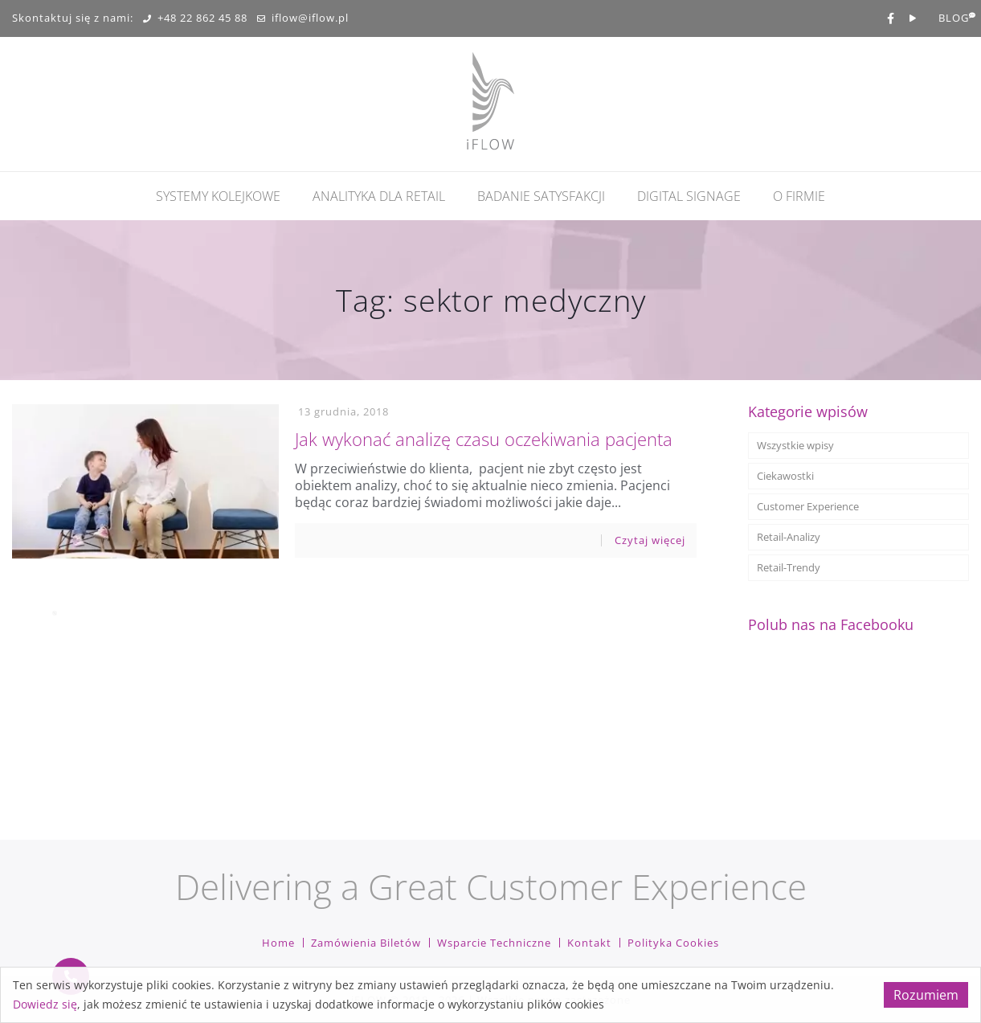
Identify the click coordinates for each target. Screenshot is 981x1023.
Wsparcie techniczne (494, 942)
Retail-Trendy (788, 567)
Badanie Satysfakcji (541, 196)
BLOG (953, 18)
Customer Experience (808, 506)
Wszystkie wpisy (795, 445)
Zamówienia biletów (366, 942)
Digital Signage (689, 196)
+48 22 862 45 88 (195, 18)
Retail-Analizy (788, 537)
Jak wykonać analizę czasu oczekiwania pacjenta (483, 439)
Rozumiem (926, 995)
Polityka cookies (673, 942)
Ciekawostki (785, 476)
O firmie (799, 196)
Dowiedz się (45, 1004)
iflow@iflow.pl (303, 18)
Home (278, 942)
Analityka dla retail (379, 196)
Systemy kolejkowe (218, 196)
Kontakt (589, 942)
